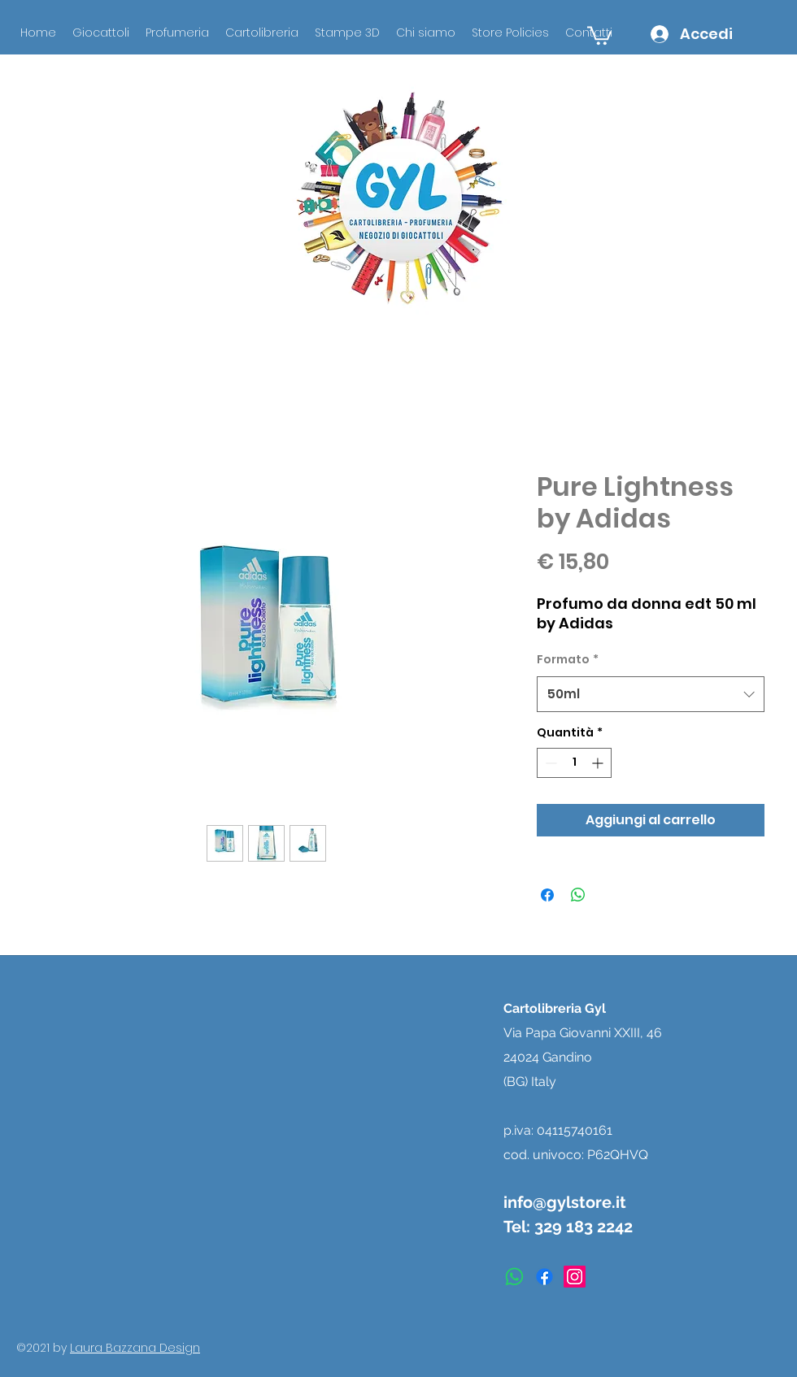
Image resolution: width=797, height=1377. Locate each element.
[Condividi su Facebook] (547, 895)
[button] (599, 34)
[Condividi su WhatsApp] (578, 895)
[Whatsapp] (514, 1277)
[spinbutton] (574, 763)
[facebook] (544, 1277)
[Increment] (599, 763)
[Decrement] (549, 763)
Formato (568, 659)
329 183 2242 (583, 1226)
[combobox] (650, 694)
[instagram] (575, 1277)
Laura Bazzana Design (135, 1348)
